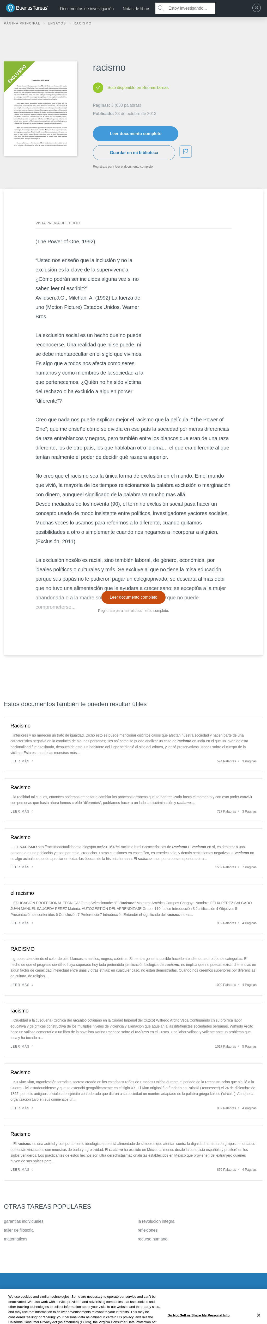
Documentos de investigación (87, 9)
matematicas (15, 1239)
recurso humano (152, 1239)
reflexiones (147, 1230)
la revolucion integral (156, 1221)
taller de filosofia (19, 1230)
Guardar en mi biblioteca (134, 152)
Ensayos (57, 23)
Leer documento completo (135, 133)
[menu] (258, 8)
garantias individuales (24, 1221)
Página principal (22, 23)
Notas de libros (136, 9)
